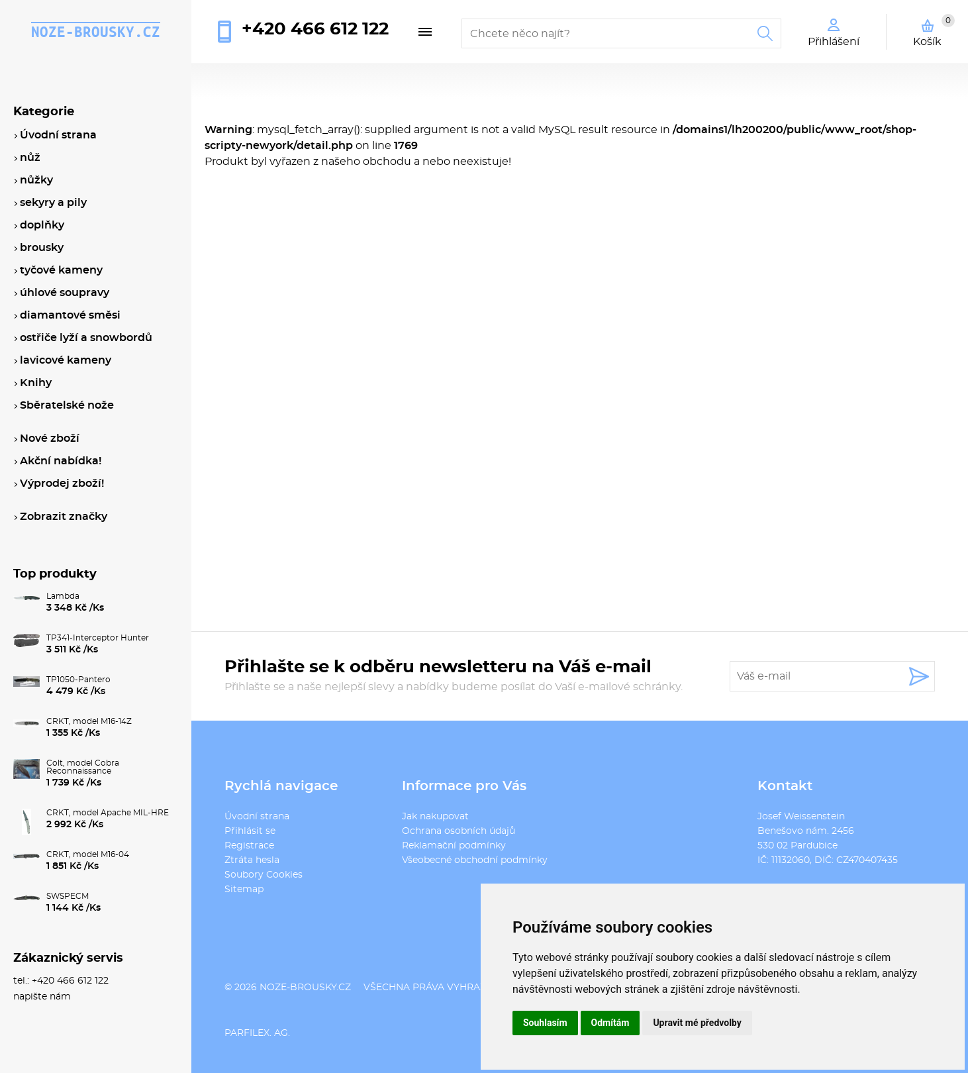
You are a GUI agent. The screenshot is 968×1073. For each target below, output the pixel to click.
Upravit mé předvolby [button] (697, 1022)
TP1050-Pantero (78, 680)
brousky (42, 247)
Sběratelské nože (67, 405)
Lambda (62, 596)
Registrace (249, 845)
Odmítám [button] (610, 1022)
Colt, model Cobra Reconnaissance (82, 767)
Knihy (36, 383)
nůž (30, 157)
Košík (934, 30)
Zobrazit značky (63, 516)
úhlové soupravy (64, 292)
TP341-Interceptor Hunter (97, 638)
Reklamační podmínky (454, 845)
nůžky (36, 180)
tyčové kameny (61, 270)
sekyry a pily (53, 202)
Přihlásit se (249, 831)
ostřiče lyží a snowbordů (86, 337)
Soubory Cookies (263, 875)
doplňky (42, 225)
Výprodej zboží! (62, 483)
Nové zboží (49, 438)
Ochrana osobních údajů (458, 831)
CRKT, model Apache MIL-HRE (107, 813)
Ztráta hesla (251, 860)
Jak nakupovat (435, 816)
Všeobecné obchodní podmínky (475, 860)
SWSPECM (67, 896)
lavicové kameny (65, 360)
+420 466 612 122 (315, 29)
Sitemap (244, 889)
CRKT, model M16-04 (87, 854)
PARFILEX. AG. (257, 1033)
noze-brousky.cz (95, 31)
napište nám (42, 996)
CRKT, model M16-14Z (89, 721)
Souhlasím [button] (545, 1022)
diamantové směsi (70, 315)
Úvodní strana (256, 816)
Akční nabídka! (60, 461)
